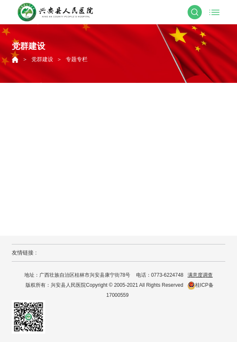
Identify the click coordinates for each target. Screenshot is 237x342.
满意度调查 (200, 275)
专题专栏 (77, 59)
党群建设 (42, 59)
